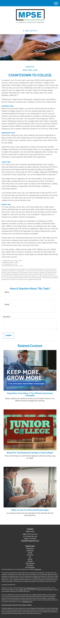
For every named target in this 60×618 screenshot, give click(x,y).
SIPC (25, 589)
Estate (30, 553)
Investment (30, 551)
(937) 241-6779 (30, 31)
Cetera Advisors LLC (31, 588)
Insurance (30, 555)
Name (7, 292)
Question (6, 317)
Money (30, 559)
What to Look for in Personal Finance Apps (30, 510)
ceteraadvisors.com (27, 601)
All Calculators (30, 567)
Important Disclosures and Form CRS (11, 605)
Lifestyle (30, 561)
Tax (30, 557)
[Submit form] (8, 336)
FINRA (21, 589)
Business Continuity (27, 605)
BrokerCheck (37, 569)
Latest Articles (29, 563)
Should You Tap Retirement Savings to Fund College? (30, 452)
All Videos (30, 565)
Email (7, 304)
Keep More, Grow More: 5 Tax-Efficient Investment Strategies (30, 394)
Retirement (30, 548)
